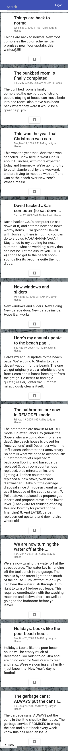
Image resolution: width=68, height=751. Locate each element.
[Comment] (34, 59)
